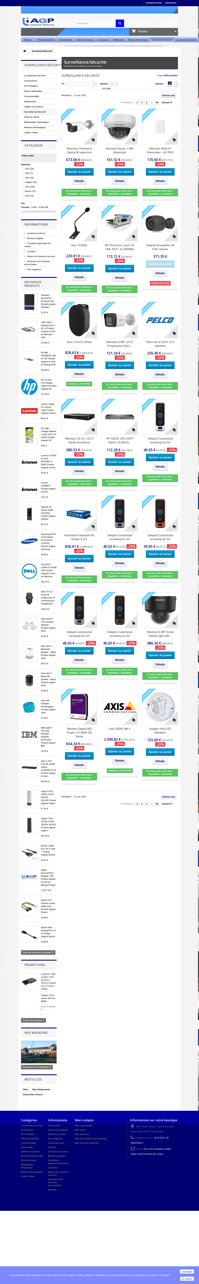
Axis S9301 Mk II (119, 728)
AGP (29, 173)
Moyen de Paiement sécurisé (41, 256)
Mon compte (84, 1120)
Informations (36, 224)
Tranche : (26, 207)
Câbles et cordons (85, 40)
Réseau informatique (138, 40)
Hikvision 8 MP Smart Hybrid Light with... (160, 633)
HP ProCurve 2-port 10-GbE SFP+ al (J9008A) (120, 247)
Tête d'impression (41, 1089)
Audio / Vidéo (31, 132)
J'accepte (187, 1271)
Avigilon (31, 182)
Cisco (29, 195)
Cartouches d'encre (33, 1094)
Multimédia (119, 40)
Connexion (170, 3)
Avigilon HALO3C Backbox (160, 730)
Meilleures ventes (57, 1134)
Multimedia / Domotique (36, 122)
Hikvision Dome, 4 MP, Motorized (120, 150)
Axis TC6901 (79, 245)
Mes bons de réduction (87, 1143)
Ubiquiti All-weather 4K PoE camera (160, 247)
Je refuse (187, 1278)
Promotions (34, 965)
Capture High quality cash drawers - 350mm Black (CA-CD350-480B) (48, 981)
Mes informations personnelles (91, 1138)
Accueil (52, 1147)
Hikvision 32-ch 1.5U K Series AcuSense (79, 440)
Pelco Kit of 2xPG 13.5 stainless (160, 343)
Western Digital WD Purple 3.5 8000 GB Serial (79, 732)
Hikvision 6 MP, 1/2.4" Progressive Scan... (119, 343)
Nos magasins (34, 269)
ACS (29, 168)
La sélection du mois (186, 40)
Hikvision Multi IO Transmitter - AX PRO (160, 150)
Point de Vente (31, 117)
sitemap (52, 1189)
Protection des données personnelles (55, 1182)
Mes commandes (83, 1125)
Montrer (104, 84)
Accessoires (104, 40)
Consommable (65, 40)
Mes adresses (82, 1134)
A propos (31, 251)
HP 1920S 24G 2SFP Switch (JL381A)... (119, 440)
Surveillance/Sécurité (162, 40)
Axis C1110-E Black (79, 342)
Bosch (30, 191)
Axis (30, 186)
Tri (63, 84)
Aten (29, 177)
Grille (170, 84)
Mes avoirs (80, 1130)
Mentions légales (35, 238)
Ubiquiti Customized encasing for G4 (160, 440)
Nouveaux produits (32, 284)
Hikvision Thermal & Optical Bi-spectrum (79, 150)
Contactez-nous (154, 3)
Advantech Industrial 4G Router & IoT (79, 537)
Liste (176, 84)
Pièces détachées (46, 40)
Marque (28, 40)
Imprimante (30, 101)
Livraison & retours (36, 233)
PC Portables (31, 86)
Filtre (25, 1089)
